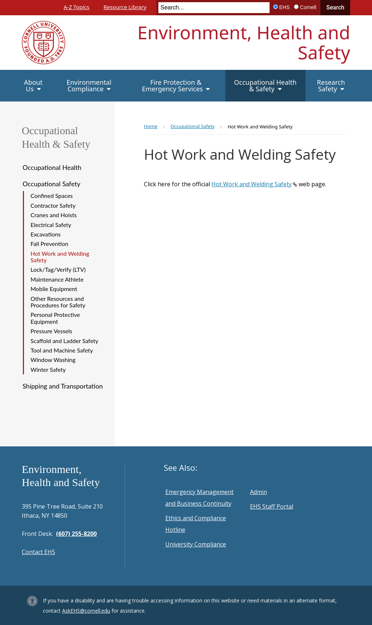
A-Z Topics (76, 7)
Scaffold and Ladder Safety (64, 340)
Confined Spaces (52, 195)
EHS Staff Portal (271, 506)
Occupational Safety (51, 184)
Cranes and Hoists (54, 214)
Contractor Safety (53, 205)
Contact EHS (38, 552)
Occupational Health (52, 167)
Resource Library (125, 7)
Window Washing (53, 359)
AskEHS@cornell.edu (86, 610)
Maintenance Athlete (57, 279)
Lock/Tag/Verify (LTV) (58, 269)
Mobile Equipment (54, 288)
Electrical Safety (51, 224)
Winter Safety (48, 369)
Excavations (46, 234)
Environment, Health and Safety (243, 42)
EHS (284, 7)
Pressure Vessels (51, 330)
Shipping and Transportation (63, 386)
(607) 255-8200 (76, 534)
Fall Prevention (49, 243)
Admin (258, 492)
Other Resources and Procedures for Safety (58, 301)
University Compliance (195, 544)
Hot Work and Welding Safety (60, 256)
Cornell (308, 7)
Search (335, 7)
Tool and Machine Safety (62, 350)
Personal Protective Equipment (55, 318)
